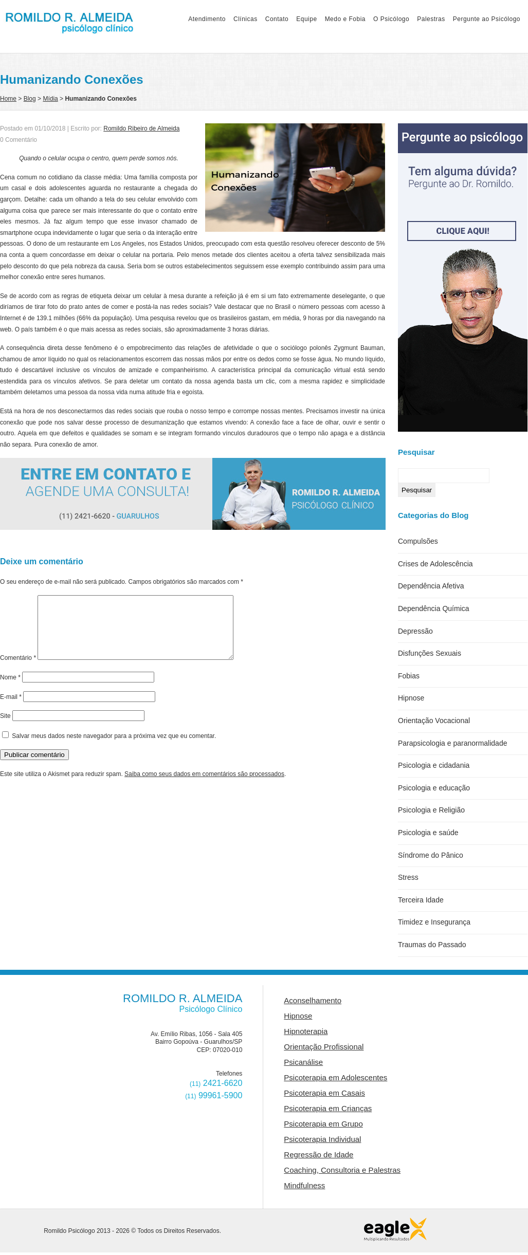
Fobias (409, 676)
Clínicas (245, 19)
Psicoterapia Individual (322, 1139)
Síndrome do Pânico (430, 855)
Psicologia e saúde (428, 832)
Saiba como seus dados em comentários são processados (204, 786)
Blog (30, 98)
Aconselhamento (312, 1000)
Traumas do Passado (432, 944)
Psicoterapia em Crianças (328, 1108)
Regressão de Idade (318, 1154)
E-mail (11, 709)
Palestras (431, 19)
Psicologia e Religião (431, 810)
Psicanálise (303, 1062)
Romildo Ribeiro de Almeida (141, 128)
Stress (408, 877)
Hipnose (411, 698)
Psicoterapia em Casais (324, 1092)
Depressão (415, 631)
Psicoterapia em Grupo (323, 1123)
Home (8, 98)
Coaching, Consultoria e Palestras (342, 1170)
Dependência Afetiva (431, 586)
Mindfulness (304, 1185)
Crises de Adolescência (435, 564)
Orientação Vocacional (434, 720)
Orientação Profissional (323, 1046)
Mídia (50, 98)
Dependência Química (433, 608)
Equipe (306, 19)
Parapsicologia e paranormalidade (452, 743)
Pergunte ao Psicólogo (486, 19)
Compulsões (418, 541)
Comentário (18, 670)
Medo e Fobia (345, 19)
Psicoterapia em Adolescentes (335, 1077)
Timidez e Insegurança (434, 922)
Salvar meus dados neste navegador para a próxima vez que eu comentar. (114, 748)
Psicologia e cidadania (433, 765)
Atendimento (207, 19)
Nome (10, 689)
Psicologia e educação (434, 788)
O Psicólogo (391, 19)
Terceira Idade (421, 900)
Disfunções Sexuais (429, 653)
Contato (277, 19)
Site (5, 728)
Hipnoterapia (305, 1031)
